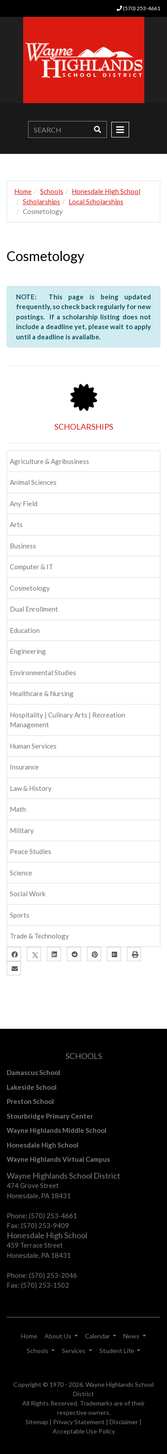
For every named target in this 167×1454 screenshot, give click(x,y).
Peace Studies (30, 851)
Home (23, 191)
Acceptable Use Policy (84, 1431)
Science (21, 873)
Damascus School (33, 1072)
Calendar (98, 1336)
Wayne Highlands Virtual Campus (58, 1159)
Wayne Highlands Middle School (56, 1130)
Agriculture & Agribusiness (49, 461)
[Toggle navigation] (120, 129)
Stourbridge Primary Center (50, 1116)
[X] (34, 954)
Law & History (31, 788)
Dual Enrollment (34, 609)
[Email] (14, 968)
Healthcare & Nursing (41, 693)
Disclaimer (124, 1422)
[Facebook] (14, 954)
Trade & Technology (39, 936)
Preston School (30, 1101)
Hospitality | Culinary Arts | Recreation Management (67, 720)
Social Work (27, 894)
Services (74, 1350)
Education (25, 630)
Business (23, 546)
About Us (59, 1336)
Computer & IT (31, 567)
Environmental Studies (43, 673)
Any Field (23, 503)
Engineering (28, 651)
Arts (16, 524)
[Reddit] (74, 954)
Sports (19, 915)
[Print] (134, 954)
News (132, 1336)
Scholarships (41, 201)
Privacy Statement (79, 1422)
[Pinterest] (94, 954)
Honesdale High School (106, 191)
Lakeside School (32, 1087)
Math (18, 809)
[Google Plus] (114, 954)
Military (22, 830)
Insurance (24, 767)
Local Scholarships (96, 201)
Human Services (33, 746)
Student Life (117, 1350)
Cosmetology (30, 588)
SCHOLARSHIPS (83, 426)
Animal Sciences (33, 482)
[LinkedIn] (54, 954)
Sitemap (36, 1422)
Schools (51, 191)
